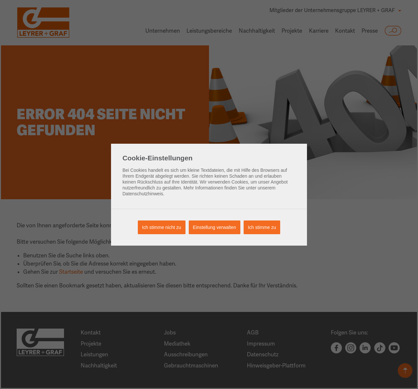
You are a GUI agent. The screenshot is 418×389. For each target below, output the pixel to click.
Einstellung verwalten (214, 227)
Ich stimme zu (262, 227)
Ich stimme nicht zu (161, 227)
